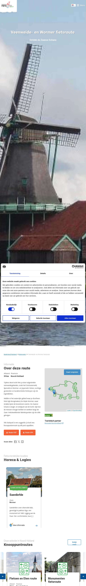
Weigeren (15, 318)
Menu (82, 5)
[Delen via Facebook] (15, 442)
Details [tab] (43, 273)
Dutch (73, 5)
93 (51, 388)
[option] (23, 495)
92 (51, 390)
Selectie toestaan (43, 318)
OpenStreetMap (77, 410)
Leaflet (69, 410)
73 (54, 395)
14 (74, 390)
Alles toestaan (70, 318)
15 (70, 398)
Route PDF (12, 432)
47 (75, 384)
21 (77, 398)
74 (60, 398)
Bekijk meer (74, 543)
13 (70, 395)
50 (61, 395)
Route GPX (29, 432)
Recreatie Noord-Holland (54, 423)
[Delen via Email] (22, 442)
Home (8, 5)
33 (73, 387)
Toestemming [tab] (15, 273)
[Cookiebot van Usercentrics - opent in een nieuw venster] (73, 266)
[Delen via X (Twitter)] (18, 442)
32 (75, 388)
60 (76, 391)
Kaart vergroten (72, 372)
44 (66, 382)
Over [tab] (71, 273)
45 (66, 385)
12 (65, 398)
